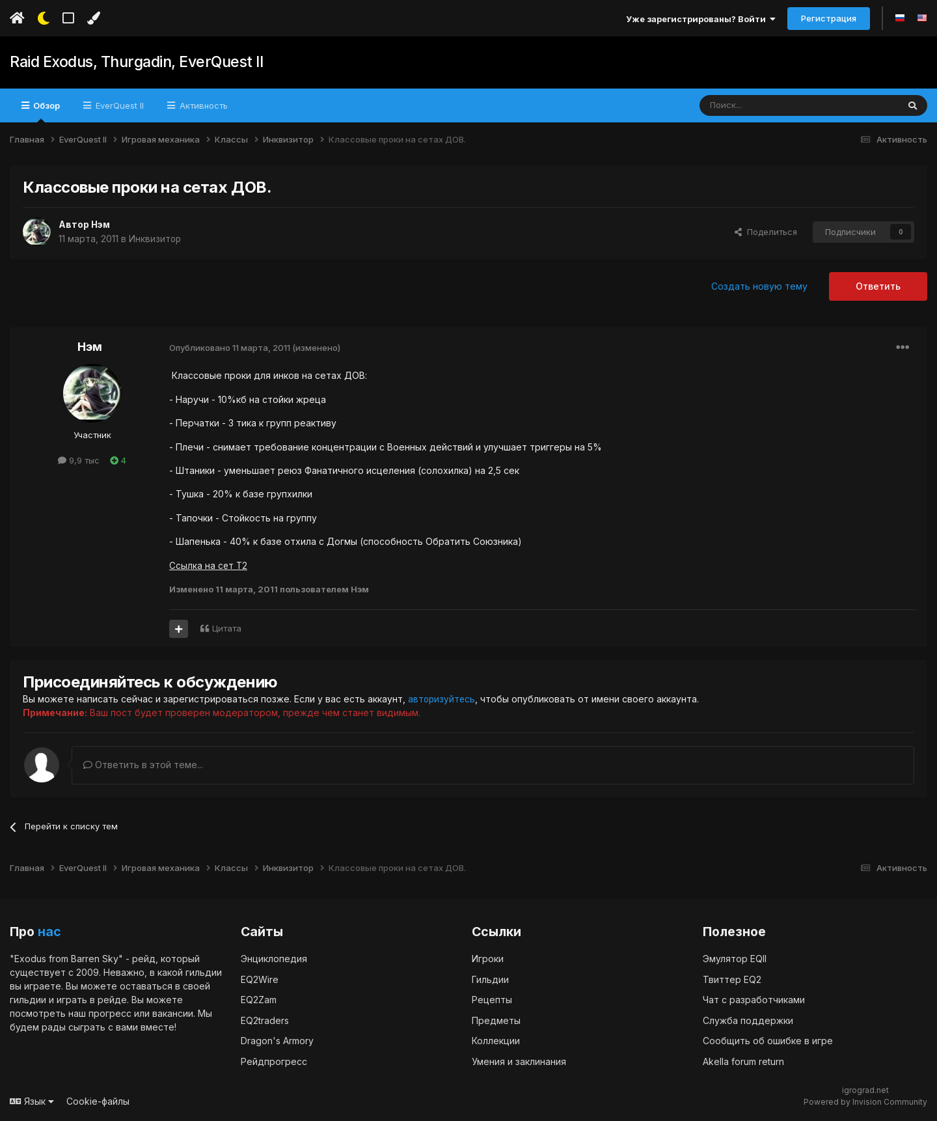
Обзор (45, 111)
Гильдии (490, 978)
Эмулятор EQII (735, 958)
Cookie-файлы (97, 1101)
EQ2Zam (259, 999)
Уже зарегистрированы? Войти (701, 19)
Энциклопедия (274, 958)
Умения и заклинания (519, 1060)
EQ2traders (265, 1019)
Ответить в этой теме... (143, 764)
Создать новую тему (759, 286)
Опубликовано (229, 347)
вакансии (172, 1013)
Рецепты (492, 999)
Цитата (226, 628)
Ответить (878, 286)
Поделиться (766, 232)
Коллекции (496, 1040)
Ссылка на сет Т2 (209, 565)
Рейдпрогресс (274, 1060)
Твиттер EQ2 (732, 978)
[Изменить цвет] (93, 18)
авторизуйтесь (442, 698)
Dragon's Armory (277, 1040)
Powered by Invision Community (865, 1102)
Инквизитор (155, 238)
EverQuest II (118, 105)
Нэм (101, 224)
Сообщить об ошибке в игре (768, 1040)
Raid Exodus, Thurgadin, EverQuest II (133, 62)
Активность (202, 105)
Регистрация (828, 18)
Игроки (488, 958)
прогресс (109, 1013)
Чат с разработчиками (754, 999)
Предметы (496, 1019)
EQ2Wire (259, 978)
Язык (32, 1101)
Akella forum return (743, 1060)
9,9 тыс (79, 460)
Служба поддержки (748, 1019)
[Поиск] (768, 105)
